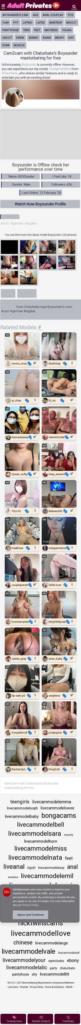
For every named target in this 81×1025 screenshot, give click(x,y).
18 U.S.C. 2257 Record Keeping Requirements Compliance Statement (40, 983)
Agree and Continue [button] (30, 914)
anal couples (53, 15)
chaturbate (67, 968)
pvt (15, 22)
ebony (59, 37)
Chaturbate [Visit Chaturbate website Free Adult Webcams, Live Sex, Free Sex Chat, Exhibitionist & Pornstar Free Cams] (10, 73)
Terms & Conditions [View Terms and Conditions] (54, 987)
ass (35, 15)
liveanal (14, 866)
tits (70, 15)
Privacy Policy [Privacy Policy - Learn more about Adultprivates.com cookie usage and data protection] (30, 905)
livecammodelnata (35, 857)
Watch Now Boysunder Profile (40, 204)
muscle (19, 45)
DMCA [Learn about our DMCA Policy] (69, 987)
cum (5, 22)
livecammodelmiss (40, 848)
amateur (55, 22)
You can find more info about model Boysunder (33, 234)
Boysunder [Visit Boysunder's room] (29, 64)
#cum (5, 223)
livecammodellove (40, 933)
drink (20, 37)
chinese (22, 942)
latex (41, 22)
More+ (8, 292)
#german (16, 223)
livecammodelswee (57, 808)
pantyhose (10, 30)
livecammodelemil (47, 876)
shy (71, 37)
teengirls (19, 801)
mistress (51, 30)
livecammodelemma (51, 801)
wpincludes (56, 961)
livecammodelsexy (51, 868)
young (66, 30)
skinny (33, 37)
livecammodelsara (34, 833)
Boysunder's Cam (15, 15)
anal (72, 866)
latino (27, 22)
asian (47, 37)
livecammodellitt (54, 974)
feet (37, 30)
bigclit (71, 22)
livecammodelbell (40, 824)
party (53, 968)
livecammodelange (51, 943)
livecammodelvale (28, 951)
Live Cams (13, 987)
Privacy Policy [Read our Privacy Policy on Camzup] (36, 987)
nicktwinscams (40, 923)
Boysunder (8, 307)
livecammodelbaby (22, 816)
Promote (24, 987)
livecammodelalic (26, 968)
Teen (26, 30)
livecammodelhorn (40, 841)
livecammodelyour (24, 960)
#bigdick (31, 223)
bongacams (58, 816)
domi (5, 45)
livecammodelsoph (22, 808)
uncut (7, 37)
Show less (27, 292)
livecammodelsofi (68, 952)
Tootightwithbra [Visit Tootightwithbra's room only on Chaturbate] (60, 69)
